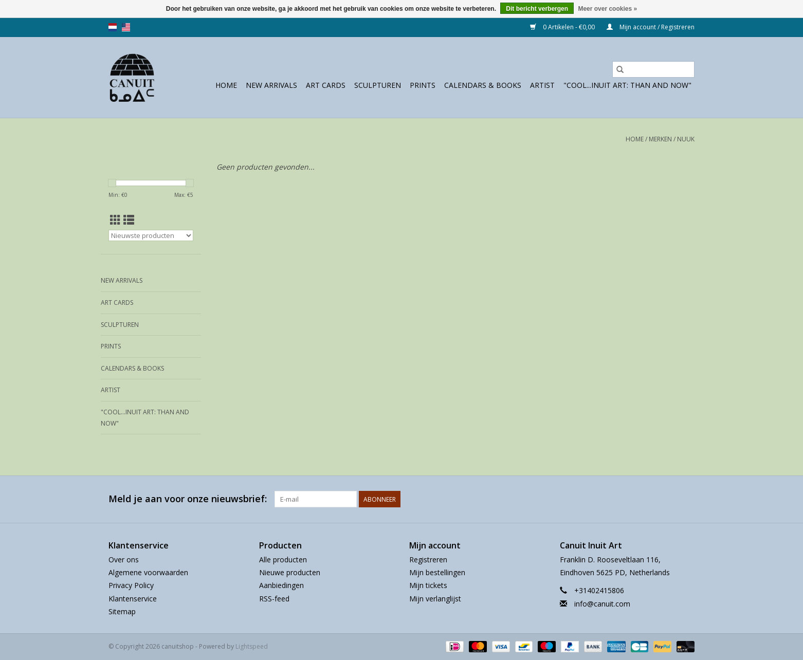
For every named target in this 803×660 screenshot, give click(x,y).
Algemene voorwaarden (148, 572)
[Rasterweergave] (115, 220)
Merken (660, 139)
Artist (542, 85)
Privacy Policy (131, 585)
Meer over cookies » (607, 8)
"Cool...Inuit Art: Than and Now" (627, 85)
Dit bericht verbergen (537, 8)
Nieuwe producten (289, 572)
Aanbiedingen (281, 585)
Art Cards (325, 85)
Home (226, 85)
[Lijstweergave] (128, 220)
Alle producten (283, 559)
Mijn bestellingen (437, 572)
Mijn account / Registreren (651, 27)
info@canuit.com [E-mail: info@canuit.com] (602, 604)
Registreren (428, 559)
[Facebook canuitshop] (668, 499)
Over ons (123, 559)
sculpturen (377, 85)
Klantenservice (132, 598)
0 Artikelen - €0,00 (563, 27)
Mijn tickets (428, 585)
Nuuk (686, 139)
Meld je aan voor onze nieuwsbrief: (187, 498)
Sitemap (122, 611)
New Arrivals (271, 85)
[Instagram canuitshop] (686, 499)
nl (112, 27)
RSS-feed (274, 598)
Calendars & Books (482, 85)
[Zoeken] (653, 69)
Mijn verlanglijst (435, 598)
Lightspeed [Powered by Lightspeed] (251, 646)
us (126, 27)
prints (422, 85)
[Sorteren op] (150, 235)
